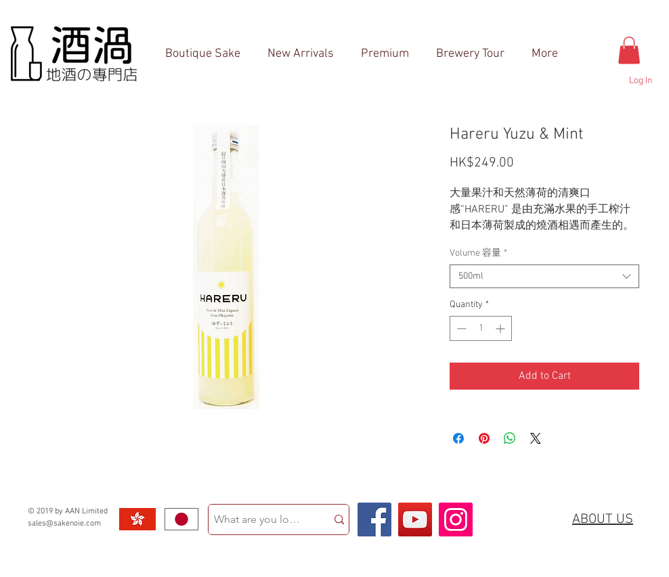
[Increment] (501, 328)
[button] (629, 50)
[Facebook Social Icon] (374, 519)
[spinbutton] (481, 328)
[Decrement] (460, 328)
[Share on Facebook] (458, 438)
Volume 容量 (478, 253)
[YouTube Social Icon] (415, 519)
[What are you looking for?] (257, 519)
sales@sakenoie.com (64, 523)
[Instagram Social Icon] (456, 519)
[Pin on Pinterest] (484, 438)
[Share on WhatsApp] (510, 438)
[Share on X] (535, 438)
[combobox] (544, 276)
